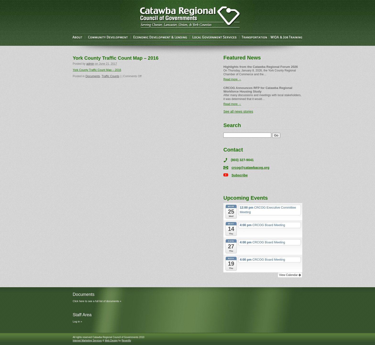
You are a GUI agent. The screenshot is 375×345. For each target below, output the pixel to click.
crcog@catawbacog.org (250, 168)
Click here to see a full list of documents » (97, 301)
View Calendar (290, 275)
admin (90, 63)
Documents (92, 76)
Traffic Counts (110, 76)
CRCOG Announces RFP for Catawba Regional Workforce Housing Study (257, 89)
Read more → (232, 79)
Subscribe (240, 175)
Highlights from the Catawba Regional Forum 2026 (260, 67)
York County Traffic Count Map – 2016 (97, 70)
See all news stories (238, 111)
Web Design (111, 340)
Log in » (77, 321)
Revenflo (126, 340)
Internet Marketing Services (87, 340)
